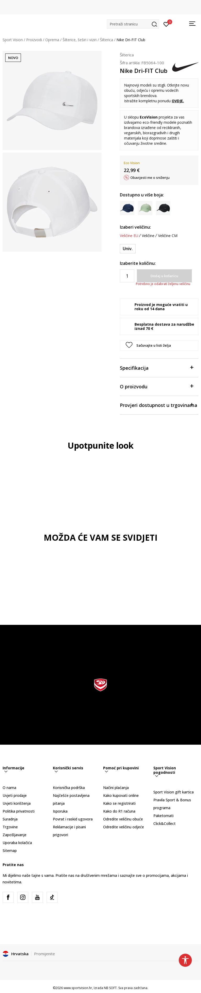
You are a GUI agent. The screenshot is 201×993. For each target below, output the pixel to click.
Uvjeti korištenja (17, 803)
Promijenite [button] (44, 953)
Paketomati (163, 815)
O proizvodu (156, 386)
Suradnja (10, 819)
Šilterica (106, 39)
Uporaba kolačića (17, 842)
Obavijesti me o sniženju (150, 177)
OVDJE (177, 100)
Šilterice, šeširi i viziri (80, 39)
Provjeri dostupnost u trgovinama (158, 404)
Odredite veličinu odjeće (123, 826)
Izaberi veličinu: (135, 227)
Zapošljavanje (14, 834)
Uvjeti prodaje (15, 795)
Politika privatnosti (19, 811)
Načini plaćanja (116, 787)
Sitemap (10, 850)
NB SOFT (110, 988)
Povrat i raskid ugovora (73, 819)
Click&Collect (164, 823)
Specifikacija (156, 367)
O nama (9, 787)
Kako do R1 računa (119, 811)
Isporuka (60, 811)
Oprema (52, 39)
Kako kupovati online (121, 795)
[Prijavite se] (166, 24)
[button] (133, 24)
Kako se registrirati (119, 803)
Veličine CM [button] (167, 236)
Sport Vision (13, 39)
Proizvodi (34, 39)
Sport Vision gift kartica (173, 792)
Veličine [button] (148, 236)
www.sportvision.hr (78, 988)
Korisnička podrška (69, 787)
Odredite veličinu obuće (123, 819)
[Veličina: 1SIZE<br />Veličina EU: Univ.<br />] (128, 248)
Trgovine (10, 826)
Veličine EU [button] (129, 236)
